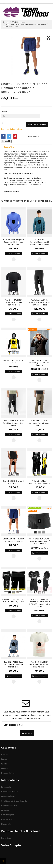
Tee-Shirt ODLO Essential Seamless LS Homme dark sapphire (39, 242)
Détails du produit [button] (11, 192)
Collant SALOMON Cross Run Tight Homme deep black (13, 423)
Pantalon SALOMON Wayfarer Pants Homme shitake (39, 423)
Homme (4, 754)
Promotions (6, 838)
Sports (4, 764)
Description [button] (9, 147)
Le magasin (6, 787)
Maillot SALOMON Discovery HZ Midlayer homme (39, 362)
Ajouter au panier (37, 125)
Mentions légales (8, 796)
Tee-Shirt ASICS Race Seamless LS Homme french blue (13, 664)
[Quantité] (12, 123)
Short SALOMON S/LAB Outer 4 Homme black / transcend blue (39, 541)
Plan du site (6, 824)
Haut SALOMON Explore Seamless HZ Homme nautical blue (13, 242)
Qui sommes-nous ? (9, 792)
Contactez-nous (8, 819)
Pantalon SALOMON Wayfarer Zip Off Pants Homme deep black (39, 302)
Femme (4, 759)
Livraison (5, 810)
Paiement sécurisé (9, 805)
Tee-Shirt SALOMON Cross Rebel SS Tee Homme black (13, 302)
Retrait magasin (8, 815)
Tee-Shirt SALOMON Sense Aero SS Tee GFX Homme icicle (39, 664)
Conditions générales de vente (14, 801)
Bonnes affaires (8, 773)
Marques (5, 768)
